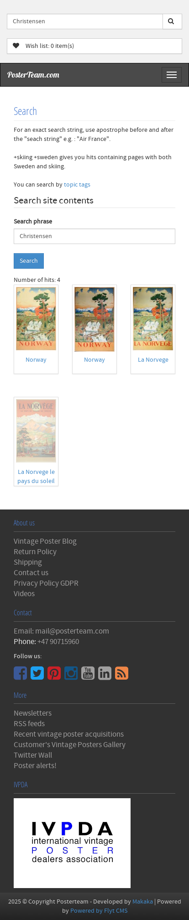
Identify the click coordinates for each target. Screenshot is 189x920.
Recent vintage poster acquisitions (69, 734)
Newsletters (33, 713)
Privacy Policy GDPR (46, 583)
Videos (24, 594)
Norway (36, 360)
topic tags (77, 185)
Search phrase (33, 222)
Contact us (31, 573)
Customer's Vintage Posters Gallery (70, 745)
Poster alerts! (35, 766)
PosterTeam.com (33, 74)
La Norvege (153, 360)
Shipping (28, 562)
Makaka (142, 902)
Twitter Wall (33, 755)
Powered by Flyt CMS (98, 911)
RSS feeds (29, 724)
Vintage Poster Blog (45, 541)
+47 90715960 (58, 642)
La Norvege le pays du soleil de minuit (36, 481)
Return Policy (35, 552)
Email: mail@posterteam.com (61, 631)
